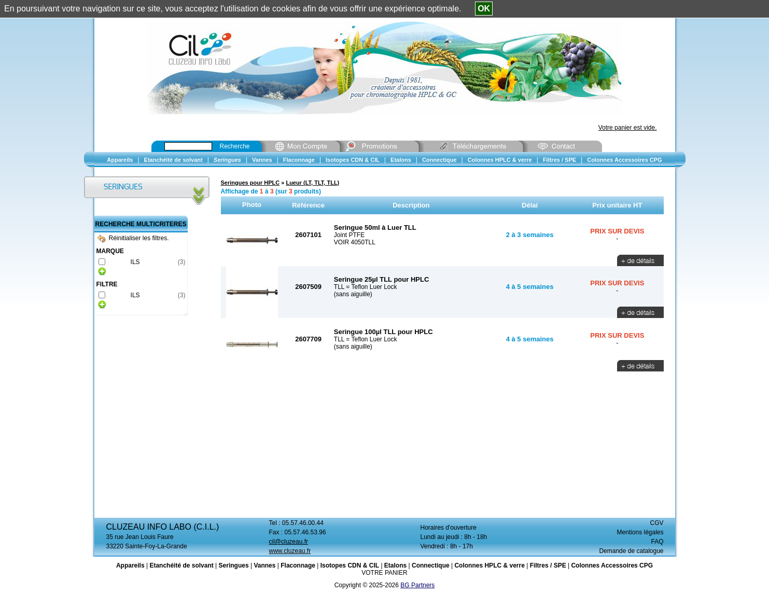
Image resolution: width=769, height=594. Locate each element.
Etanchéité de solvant (181, 565)
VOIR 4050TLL (354, 242)
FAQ (657, 541)
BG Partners (417, 585)
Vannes (264, 565)
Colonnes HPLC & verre (489, 565)
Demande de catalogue (631, 551)
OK (484, 8)
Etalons (395, 565)
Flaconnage (298, 565)
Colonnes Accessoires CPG (612, 565)
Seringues (234, 565)
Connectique (431, 565)
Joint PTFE (349, 235)
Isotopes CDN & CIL (349, 565)
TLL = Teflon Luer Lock (365, 287)
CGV (656, 523)
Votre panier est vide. (627, 127)
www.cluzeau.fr (290, 551)
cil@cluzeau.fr (289, 541)
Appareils (130, 565)
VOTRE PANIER (384, 572)
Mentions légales (640, 532)
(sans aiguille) (353, 294)
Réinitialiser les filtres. (133, 238)
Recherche (235, 146)
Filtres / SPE (548, 565)
